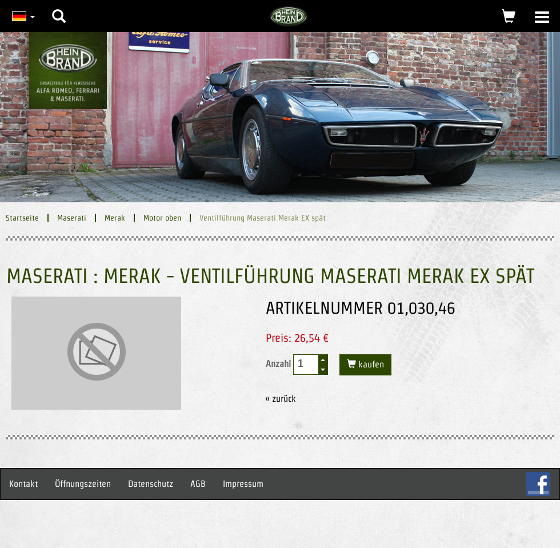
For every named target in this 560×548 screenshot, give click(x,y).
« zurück (281, 398)
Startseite (22, 217)
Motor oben (162, 217)
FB (538, 484)
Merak (115, 217)
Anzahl (297, 364)
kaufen (370, 364)
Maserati (71, 217)
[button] (58, 7)
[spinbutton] (306, 364)
